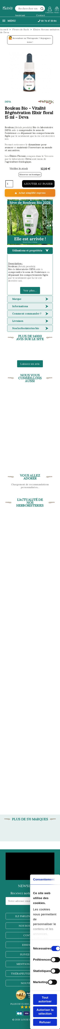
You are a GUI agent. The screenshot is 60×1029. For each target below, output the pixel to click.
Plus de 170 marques (30, 819)
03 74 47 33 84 (47, 20)
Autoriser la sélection (45, 1011)
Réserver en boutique (30, 174)
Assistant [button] (20, 15)
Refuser (45, 1022)
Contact (40, 15)
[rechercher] (42, 8)
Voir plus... (30, 290)
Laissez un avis (30, 363)
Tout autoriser (45, 999)
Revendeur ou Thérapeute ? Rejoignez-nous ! (30, 39)
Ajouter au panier (38, 184)
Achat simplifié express (30, 192)
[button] (30, 222)
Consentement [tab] (44, 879)
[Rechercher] (30, 8)
